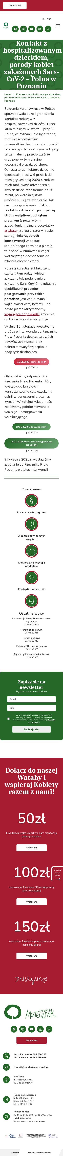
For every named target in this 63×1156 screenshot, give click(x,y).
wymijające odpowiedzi (21, 314)
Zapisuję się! (31, 729)
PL (44, 19)
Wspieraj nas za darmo (57, 875)
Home (7, 94)
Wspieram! (15, 5)
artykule (10, 230)
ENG (49, 19)
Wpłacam (31, 847)
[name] (31, 708)
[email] (31, 699)
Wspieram (31, 1040)
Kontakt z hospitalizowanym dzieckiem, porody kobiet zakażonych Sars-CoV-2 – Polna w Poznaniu (32, 97)
